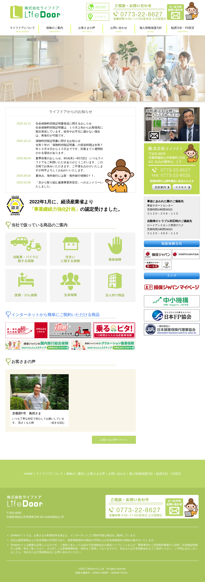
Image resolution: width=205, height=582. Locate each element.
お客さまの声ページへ (114, 439)
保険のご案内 (54, 29)
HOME (28, 473)
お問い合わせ (119, 29)
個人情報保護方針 (151, 29)
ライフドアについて (22, 29)
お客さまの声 (86, 29)
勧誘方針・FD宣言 (183, 29)
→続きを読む (57, 422)
